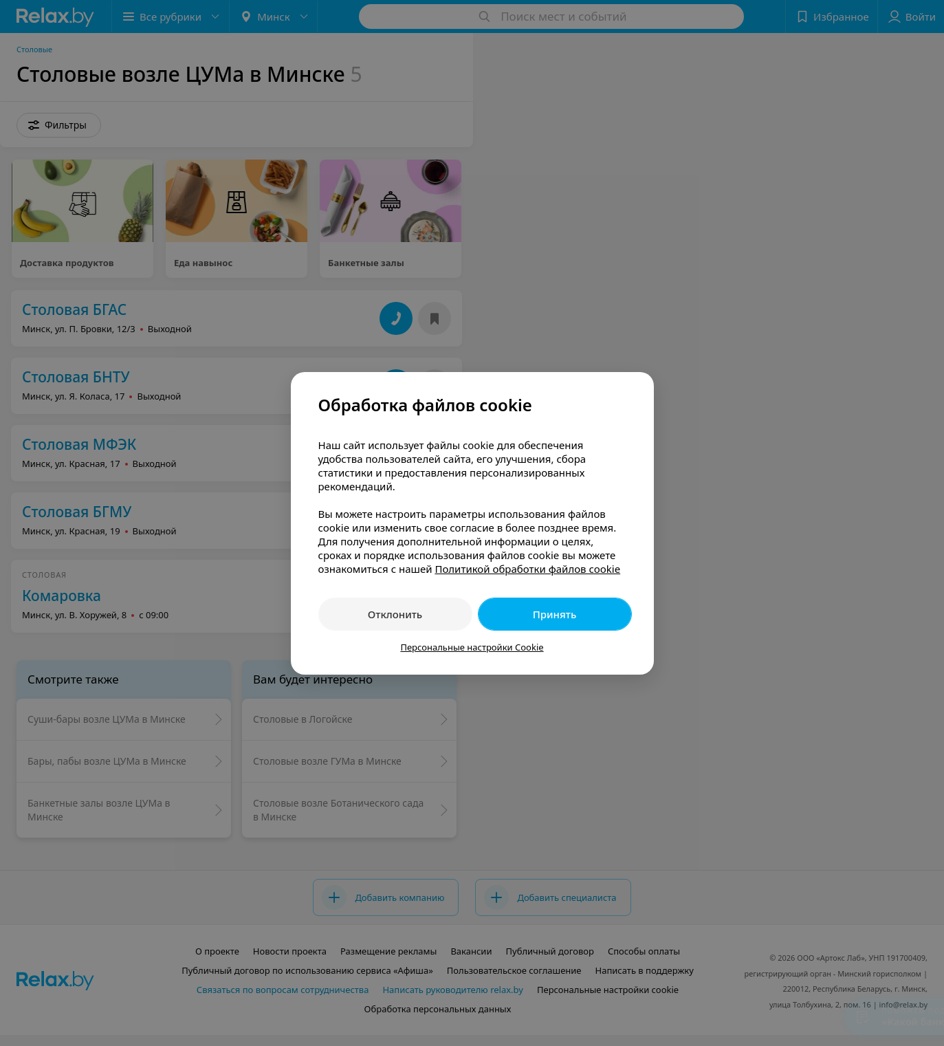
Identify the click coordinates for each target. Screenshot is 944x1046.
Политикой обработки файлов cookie (527, 569)
